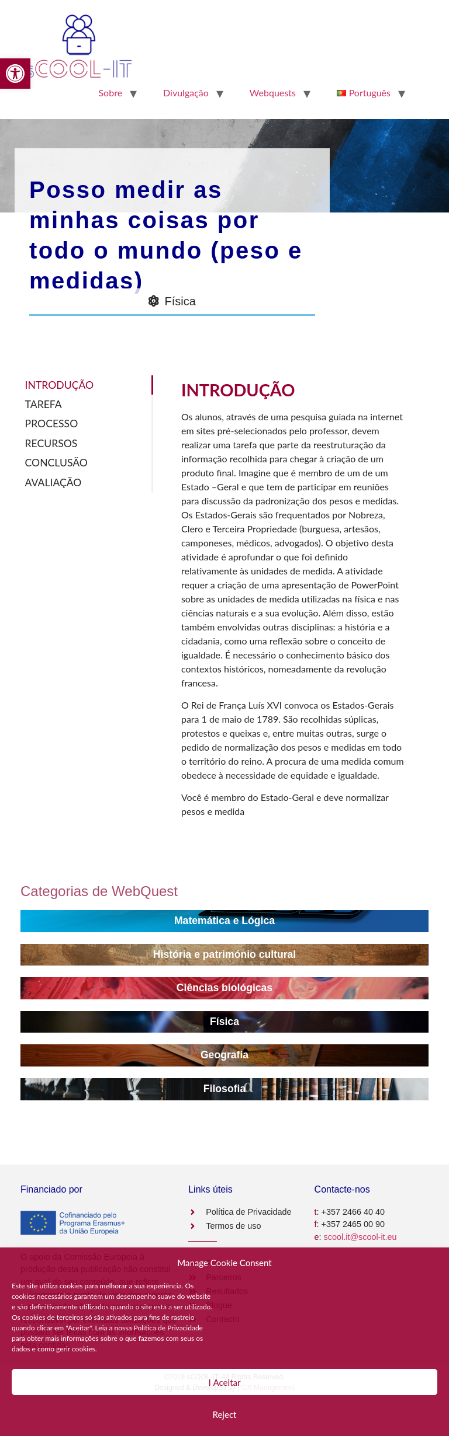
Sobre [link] (110, 92)
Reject (224, 1414)
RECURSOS (51, 443)
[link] (15, 73)
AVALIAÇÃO (53, 482)
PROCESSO (51, 423)
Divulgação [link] (186, 92)
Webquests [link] (273, 92)
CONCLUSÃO (56, 462)
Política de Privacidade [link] (168, 1327)
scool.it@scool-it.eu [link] (360, 1237)
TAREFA (43, 404)
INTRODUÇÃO (59, 385)
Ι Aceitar (224, 1382)
